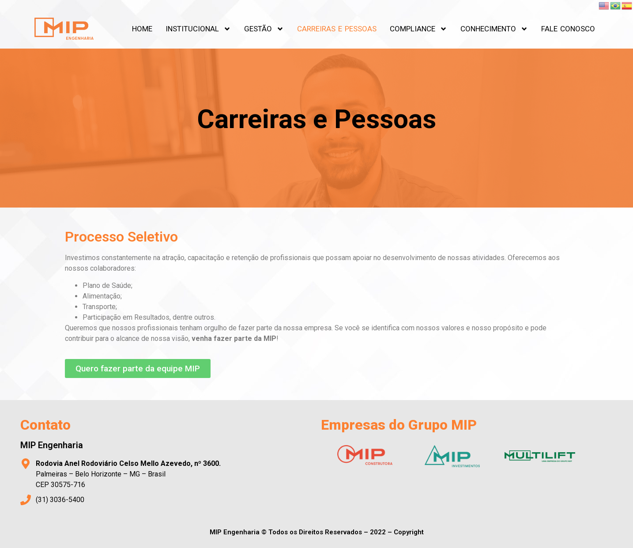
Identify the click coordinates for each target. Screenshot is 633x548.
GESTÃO (264, 29)
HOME (142, 28)
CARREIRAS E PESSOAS (337, 28)
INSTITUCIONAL (198, 29)
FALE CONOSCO (568, 28)
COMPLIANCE (418, 29)
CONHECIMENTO (494, 29)
